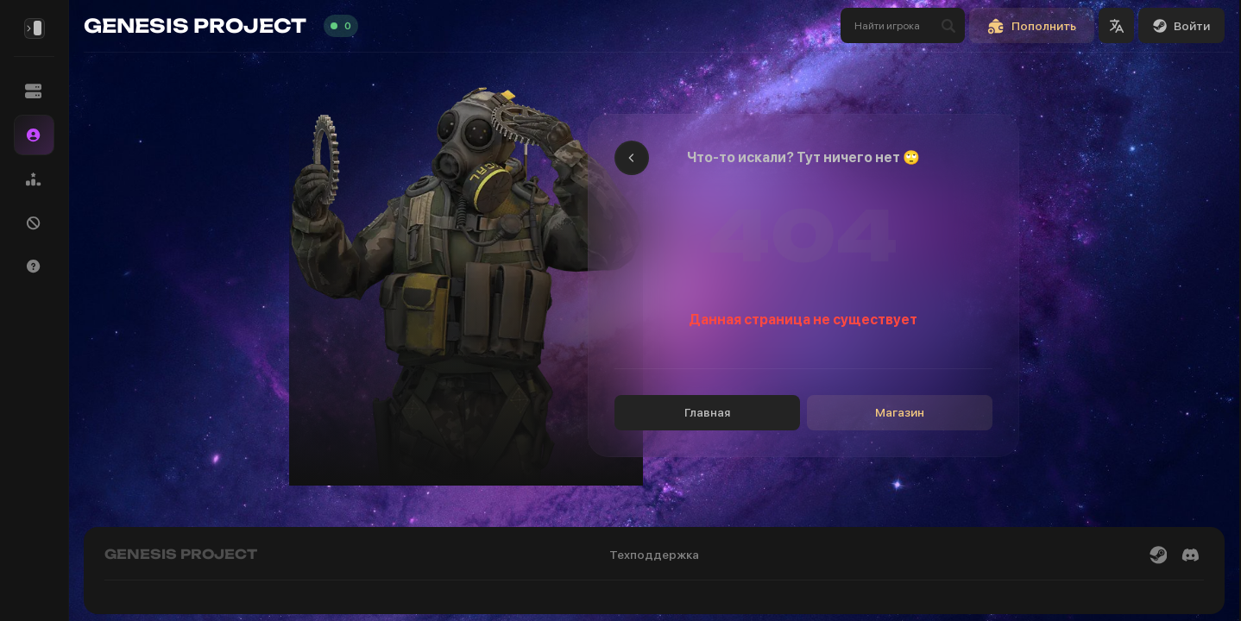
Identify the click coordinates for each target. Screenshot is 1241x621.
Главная (707, 412)
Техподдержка (654, 554)
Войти (1181, 26)
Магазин (899, 412)
